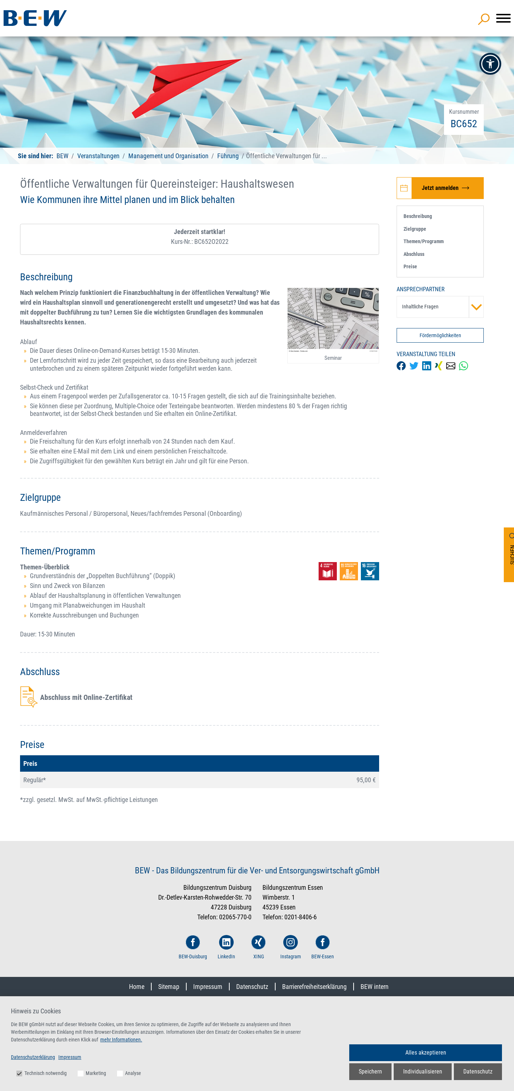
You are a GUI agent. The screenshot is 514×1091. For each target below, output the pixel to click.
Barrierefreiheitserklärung (314, 986)
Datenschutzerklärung (33, 1057)
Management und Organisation (168, 156)
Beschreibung (418, 216)
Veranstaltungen (99, 156)
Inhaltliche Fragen (443, 306)
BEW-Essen (322, 947)
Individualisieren (422, 1071)
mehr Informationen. (121, 1040)
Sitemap (168, 986)
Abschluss (414, 254)
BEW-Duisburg (193, 947)
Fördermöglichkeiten (440, 335)
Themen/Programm (424, 241)
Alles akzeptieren (425, 1052)
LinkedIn (226, 947)
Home (136, 986)
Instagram (290, 947)
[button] (490, 64)
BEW (63, 156)
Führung (228, 156)
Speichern (370, 1071)
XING (258, 947)
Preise (410, 266)
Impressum (207, 986)
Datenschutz (252, 986)
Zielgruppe (415, 229)
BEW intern (375, 986)
